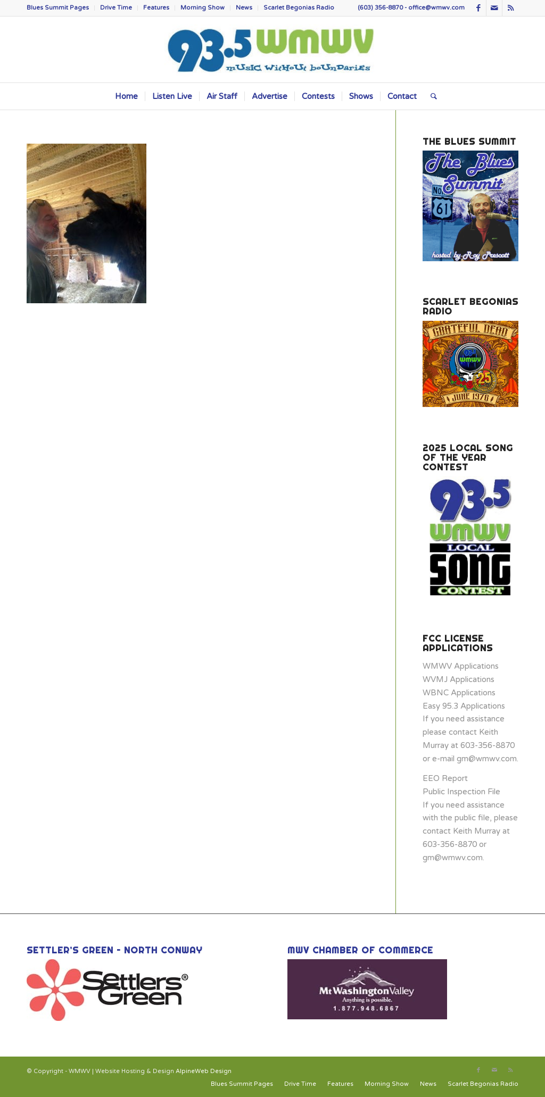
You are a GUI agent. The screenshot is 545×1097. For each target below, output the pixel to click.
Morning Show (202, 7)
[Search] (430, 96)
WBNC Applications (459, 692)
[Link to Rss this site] (510, 8)
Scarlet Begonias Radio (298, 7)
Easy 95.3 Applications (464, 706)
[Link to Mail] (494, 8)
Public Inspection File (461, 791)
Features (156, 7)
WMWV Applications (461, 666)
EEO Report (445, 778)
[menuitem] (61, 8)
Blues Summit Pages (58, 7)
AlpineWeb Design (204, 1071)
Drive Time (116, 7)
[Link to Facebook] (478, 8)
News (244, 7)
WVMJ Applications (458, 679)
